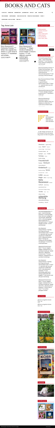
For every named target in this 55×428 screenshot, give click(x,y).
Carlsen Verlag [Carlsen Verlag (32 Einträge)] (41, 149)
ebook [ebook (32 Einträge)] (45, 153)
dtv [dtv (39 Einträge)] (47, 151)
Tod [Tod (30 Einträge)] (47, 191)
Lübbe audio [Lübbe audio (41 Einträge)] (46, 175)
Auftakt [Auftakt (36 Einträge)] (40, 146)
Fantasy (32, 12)
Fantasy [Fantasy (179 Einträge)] (41, 156)
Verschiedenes (5, 16)
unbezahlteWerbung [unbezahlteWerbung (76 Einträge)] (43, 200)
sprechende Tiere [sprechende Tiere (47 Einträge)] (42, 187)
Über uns (19, 19)
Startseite (4, 12)
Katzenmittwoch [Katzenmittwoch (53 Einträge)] (42, 165)
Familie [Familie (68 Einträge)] (48, 153)
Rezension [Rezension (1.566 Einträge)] (43, 182)
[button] (52, 12)
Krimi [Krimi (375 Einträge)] (48, 170)
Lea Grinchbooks (42, 36)
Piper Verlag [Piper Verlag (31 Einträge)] (49, 177)
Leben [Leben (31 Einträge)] (46, 172)
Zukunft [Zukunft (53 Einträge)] (46, 202)
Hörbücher (10, 12)
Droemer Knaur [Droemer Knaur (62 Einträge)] (42, 151)
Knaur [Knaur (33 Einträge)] (49, 167)
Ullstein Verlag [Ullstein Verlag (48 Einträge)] (42, 194)
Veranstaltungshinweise (33, 16)
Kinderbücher (17, 12)
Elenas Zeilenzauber (43, 33)
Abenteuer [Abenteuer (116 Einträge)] (42, 144)
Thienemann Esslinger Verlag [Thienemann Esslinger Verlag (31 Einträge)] (44, 189)
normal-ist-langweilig (5, 57)
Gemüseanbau (12, 16)
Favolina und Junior (43, 30)
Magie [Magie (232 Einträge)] (41, 177)
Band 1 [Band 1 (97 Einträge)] (44, 147)
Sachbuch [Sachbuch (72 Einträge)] (41, 184)
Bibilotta (40, 32)
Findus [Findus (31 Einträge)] (46, 156)
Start (2, 23)
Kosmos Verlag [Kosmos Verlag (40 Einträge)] (42, 170)
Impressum (48, 426)
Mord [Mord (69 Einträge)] (45, 177)
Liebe (36, 12)
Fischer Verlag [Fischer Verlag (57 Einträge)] (42, 158)
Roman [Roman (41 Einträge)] (50, 182)
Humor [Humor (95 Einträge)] (40, 163)
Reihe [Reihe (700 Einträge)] (41, 180)
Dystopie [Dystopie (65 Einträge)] (41, 153)
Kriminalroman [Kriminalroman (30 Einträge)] (41, 172)
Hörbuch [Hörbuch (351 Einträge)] (46, 163)
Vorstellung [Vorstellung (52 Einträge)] (41, 202)
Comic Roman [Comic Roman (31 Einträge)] (47, 149)
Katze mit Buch (42, 35)
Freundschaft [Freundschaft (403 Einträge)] (44, 160)
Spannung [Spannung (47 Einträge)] (46, 184)
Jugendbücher (25, 12)
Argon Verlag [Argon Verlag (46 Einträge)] (48, 144)
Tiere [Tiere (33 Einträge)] (45, 191)
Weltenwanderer (42, 29)
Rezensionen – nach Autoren (8, 19)
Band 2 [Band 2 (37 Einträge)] (48, 146)
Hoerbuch (3, 43)
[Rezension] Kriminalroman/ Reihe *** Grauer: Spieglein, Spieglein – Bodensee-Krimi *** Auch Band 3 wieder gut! (46, 92)
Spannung (40, 12)
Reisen (42, 16)
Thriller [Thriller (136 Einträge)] (41, 191)
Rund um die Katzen (21, 16)
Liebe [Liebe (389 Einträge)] (41, 175)
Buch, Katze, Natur (43, 38)
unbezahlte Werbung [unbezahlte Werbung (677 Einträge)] (43, 197)
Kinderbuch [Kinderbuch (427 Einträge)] (43, 167)
